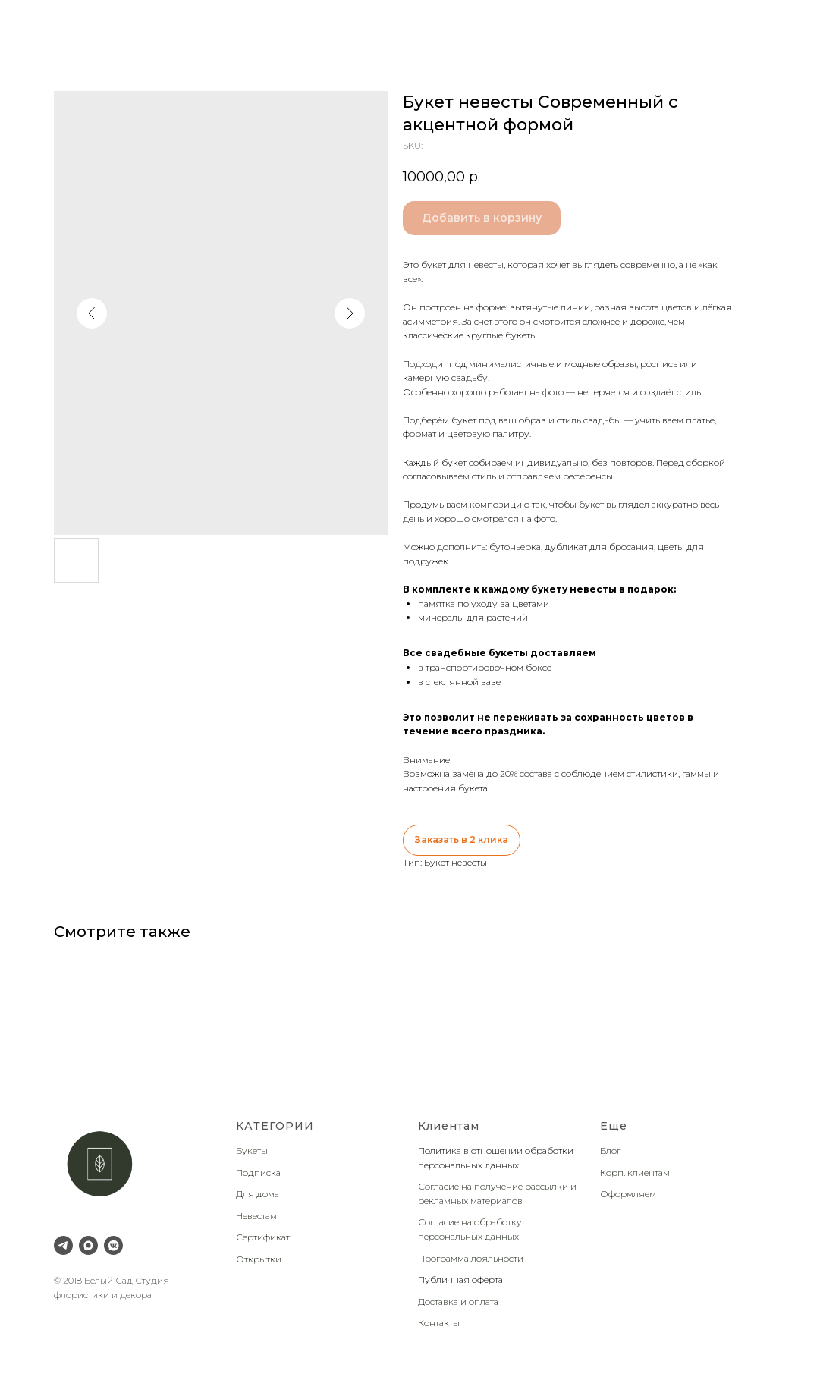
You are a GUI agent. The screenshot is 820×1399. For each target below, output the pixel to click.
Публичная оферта (460, 1279)
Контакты (439, 1322)
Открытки (258, 1259)
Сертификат (263, 1237)
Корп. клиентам (635, 1172)
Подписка (258, 1172)
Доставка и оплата (458, 1301)
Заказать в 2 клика (461, 839)
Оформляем (628, 1193)
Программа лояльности (470, 1258)
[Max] (88, 1245)
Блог (610, 1150)
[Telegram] (63, 1245)
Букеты (252, 1150)
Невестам (256, 1215)
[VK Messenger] (113, 1245)
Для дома (257, 1193)
